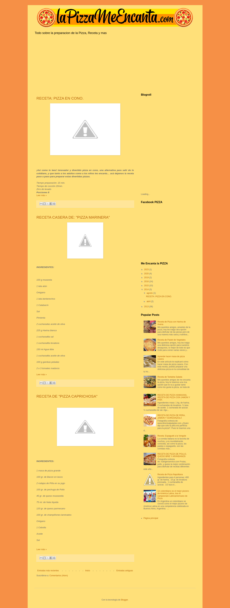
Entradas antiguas (124, 570)
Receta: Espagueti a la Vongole (171, 436)
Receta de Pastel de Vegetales (171, 340)
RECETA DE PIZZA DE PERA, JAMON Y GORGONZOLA (171, 416)
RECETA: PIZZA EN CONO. (60, 98)
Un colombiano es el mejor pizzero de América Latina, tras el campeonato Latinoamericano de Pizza (173, 495)
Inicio (87, 570)
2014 (146, 289)
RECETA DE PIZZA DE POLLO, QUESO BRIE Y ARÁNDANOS (172, 455)
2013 (146, 306)
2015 (146, 285)
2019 (146, 277)
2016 (146, 281)
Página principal (151, 518)
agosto (150, 293)
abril (149, 301)
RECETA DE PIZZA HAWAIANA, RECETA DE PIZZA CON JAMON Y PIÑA (173, 397)
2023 (146, 269)
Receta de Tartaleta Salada (169, 377)
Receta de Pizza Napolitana (170, 474)
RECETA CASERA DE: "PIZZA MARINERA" (73, 217)
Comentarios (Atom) (59, 575)
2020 (146, 273)
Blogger (124, 600)
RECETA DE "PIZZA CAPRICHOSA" (67, 396)
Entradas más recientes (48, 570)
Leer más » (42, 195)
